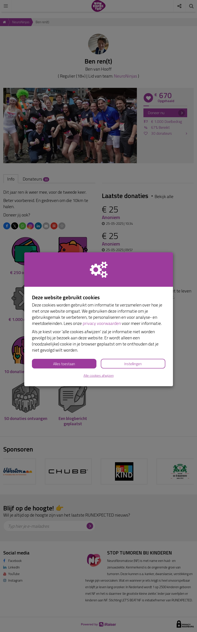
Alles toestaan (64, 364)
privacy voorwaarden (102, 323)
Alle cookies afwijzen (99, 375)
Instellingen (133, 364)
